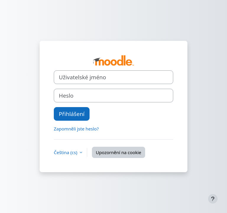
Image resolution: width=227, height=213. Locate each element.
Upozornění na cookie (118, 152)
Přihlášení (72, 113)
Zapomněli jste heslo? (76, 129)
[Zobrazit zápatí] (213, 199)
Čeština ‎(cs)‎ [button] (66, 152)
